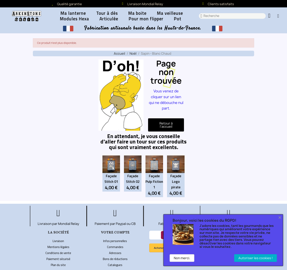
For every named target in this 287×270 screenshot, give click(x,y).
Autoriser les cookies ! (255, 258)
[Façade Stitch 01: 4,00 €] (111, 173)
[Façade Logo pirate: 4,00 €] (176, 176)
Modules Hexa (74, 19)
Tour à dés (107, 13)
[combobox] (232, 16)
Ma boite (137, 13)
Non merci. (182, 258)
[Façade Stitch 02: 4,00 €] (133, 173)
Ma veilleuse (170, 13)
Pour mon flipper (146, 19)
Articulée (108, 19)
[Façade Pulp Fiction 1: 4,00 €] (154, 176)
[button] (269, 16)
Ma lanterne (73, 13)
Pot (177, 19)
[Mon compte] (278, 16)
